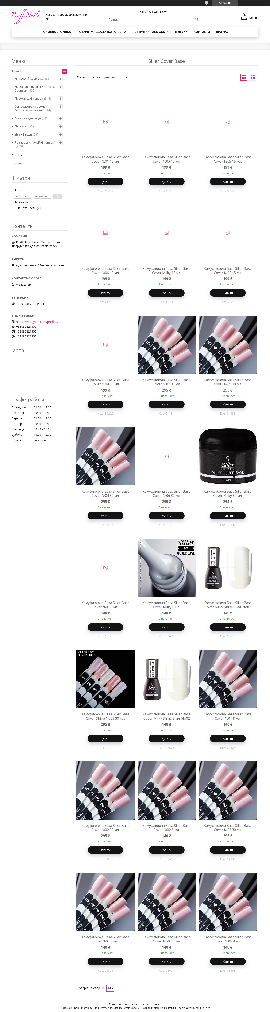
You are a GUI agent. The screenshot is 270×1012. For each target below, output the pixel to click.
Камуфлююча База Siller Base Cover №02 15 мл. (228, 270)
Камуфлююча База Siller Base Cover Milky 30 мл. (228, 493)
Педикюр (21, 126)
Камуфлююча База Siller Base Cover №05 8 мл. (228, 939)
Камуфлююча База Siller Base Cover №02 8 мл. (166, 827)
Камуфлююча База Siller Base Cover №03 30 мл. (228, 827)
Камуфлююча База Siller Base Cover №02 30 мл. (105, 827)
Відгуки (181, 32)
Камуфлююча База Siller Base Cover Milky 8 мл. (166, 605)
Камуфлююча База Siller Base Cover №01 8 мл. (228, 716)
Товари (83, 32)
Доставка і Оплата (111, 32)
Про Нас (222, 32)
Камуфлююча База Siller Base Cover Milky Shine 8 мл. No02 (166, 716)
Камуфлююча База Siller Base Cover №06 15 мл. (105, 270)
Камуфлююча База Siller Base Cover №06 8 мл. (105, 605)
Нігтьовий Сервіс (27, 79)
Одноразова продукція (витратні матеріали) (31, 108)
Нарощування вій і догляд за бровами (35, 88)
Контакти (202, 32)
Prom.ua (156, 1004)
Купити (105, 181)
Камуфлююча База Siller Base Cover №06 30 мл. (166, 493)
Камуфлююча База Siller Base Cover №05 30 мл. (228, 382)
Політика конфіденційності (193, 1008)
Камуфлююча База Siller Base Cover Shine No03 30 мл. (105, 716)
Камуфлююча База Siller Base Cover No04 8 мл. (166, 939)
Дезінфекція (23, 134)
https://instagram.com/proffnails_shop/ (37, 322)
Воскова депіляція (28, 118)
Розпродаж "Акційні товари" (35, 142)
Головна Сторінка (56, 32)
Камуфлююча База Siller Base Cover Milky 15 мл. (166, 270)
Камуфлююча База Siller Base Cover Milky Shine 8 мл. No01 (228, 605)
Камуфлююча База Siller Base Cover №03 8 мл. (105, 939)
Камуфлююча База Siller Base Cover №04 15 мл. (105, 382)
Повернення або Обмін (150, 32)
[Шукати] (197, 19)
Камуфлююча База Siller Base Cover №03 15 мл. (166, 159)
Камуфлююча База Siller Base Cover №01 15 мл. (105, 159)
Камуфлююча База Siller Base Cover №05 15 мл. (228, 159)
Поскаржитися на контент (158, 1008)
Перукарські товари (29, 98)
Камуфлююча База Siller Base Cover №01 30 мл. (166, 382)
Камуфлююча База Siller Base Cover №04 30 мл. (105, 493)
